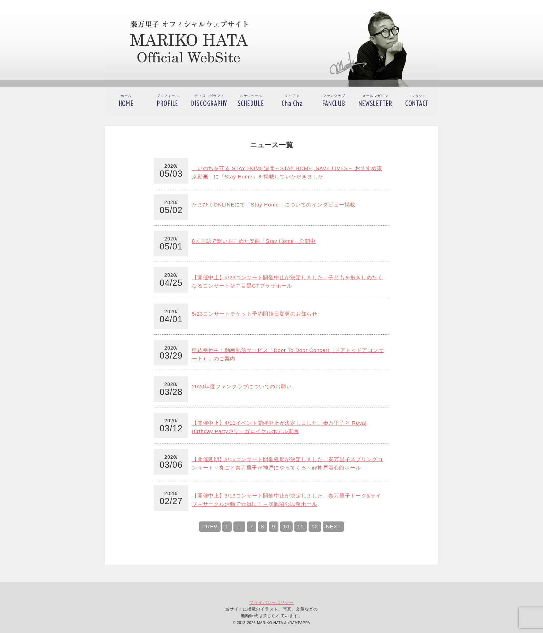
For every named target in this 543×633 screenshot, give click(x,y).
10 (286, 526)
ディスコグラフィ (209, 101)
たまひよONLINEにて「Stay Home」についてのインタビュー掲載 (273, 205)
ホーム (126, 101)
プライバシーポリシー (271, 602)
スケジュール (251, 101)
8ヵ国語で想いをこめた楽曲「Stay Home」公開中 (254, 241)
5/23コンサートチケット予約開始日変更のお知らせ (255, 314)
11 (300, 526)
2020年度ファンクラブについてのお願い (242, 386)
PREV (209, 526)
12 (315, 526)
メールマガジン (375, 101)
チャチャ (292, 101)
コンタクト (417, 101)
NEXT (333, 526)
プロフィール (168, 101)
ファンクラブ (333, 101)
